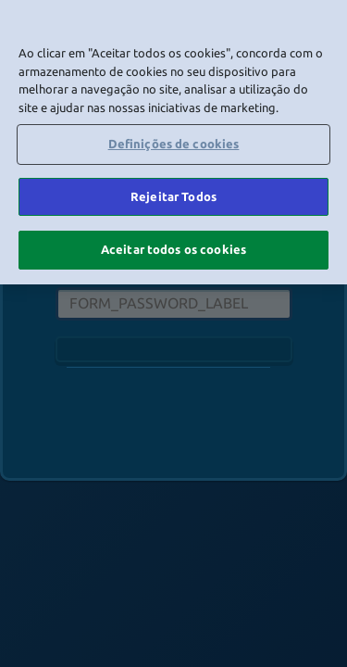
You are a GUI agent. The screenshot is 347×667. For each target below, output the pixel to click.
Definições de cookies (174, 143)
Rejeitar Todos (173, 196)
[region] (173, 142)
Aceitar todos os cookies (173, 249)
